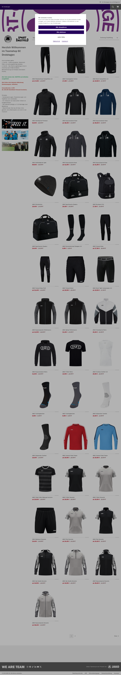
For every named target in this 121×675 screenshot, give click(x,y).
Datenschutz (56, 41)
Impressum (65, 41)
